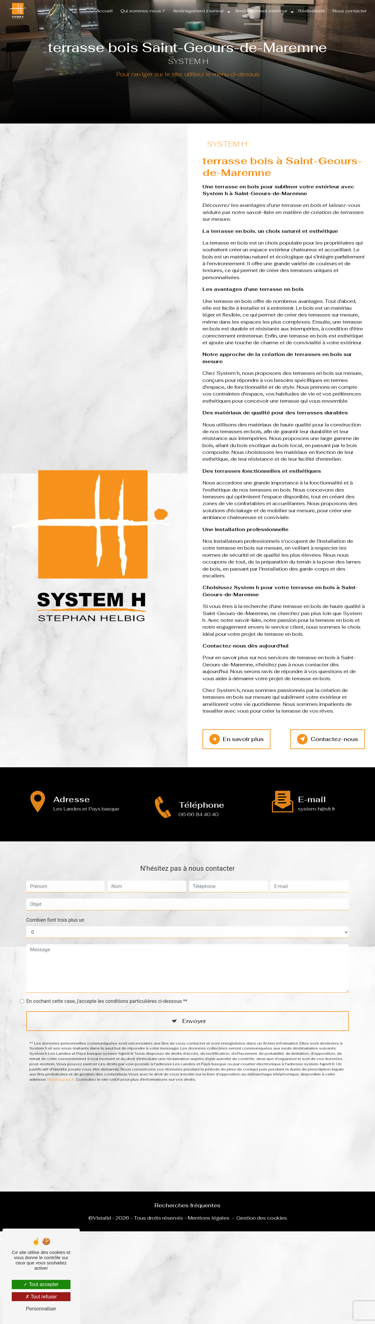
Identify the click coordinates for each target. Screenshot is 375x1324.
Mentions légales (208, 1218)
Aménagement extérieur (260, 11)
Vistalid (102, 1218)
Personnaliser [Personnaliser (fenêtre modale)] (41, 1308)
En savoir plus (237, 739)
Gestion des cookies (262, 1218)
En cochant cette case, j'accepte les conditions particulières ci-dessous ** (106, 981)
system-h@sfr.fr (316, 789)
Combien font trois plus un (55, 900)
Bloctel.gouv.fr (61, 1059)
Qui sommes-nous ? (142, 11)
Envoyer (194, 1001)
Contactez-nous (326, 739)
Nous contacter (349, 11)
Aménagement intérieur (197, 11)
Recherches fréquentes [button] (187, 1205)
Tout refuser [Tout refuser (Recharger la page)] (41, 1296)
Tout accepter (40, 1284)
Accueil (104, 11)
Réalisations (311, 11)
